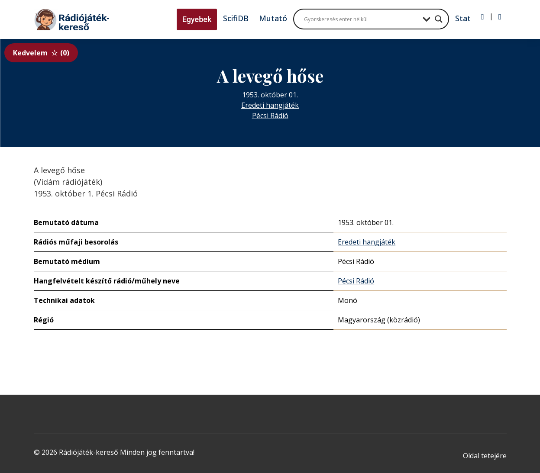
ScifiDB (236, 18)
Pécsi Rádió (270, 115)
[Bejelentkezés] (482, 17)
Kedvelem (41, 53)
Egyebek (197, 19)
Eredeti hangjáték (270, 105)
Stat (463, 18)
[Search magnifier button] (439, 19)
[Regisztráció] (500, 17)
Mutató (273, 18)
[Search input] (361, 19)
